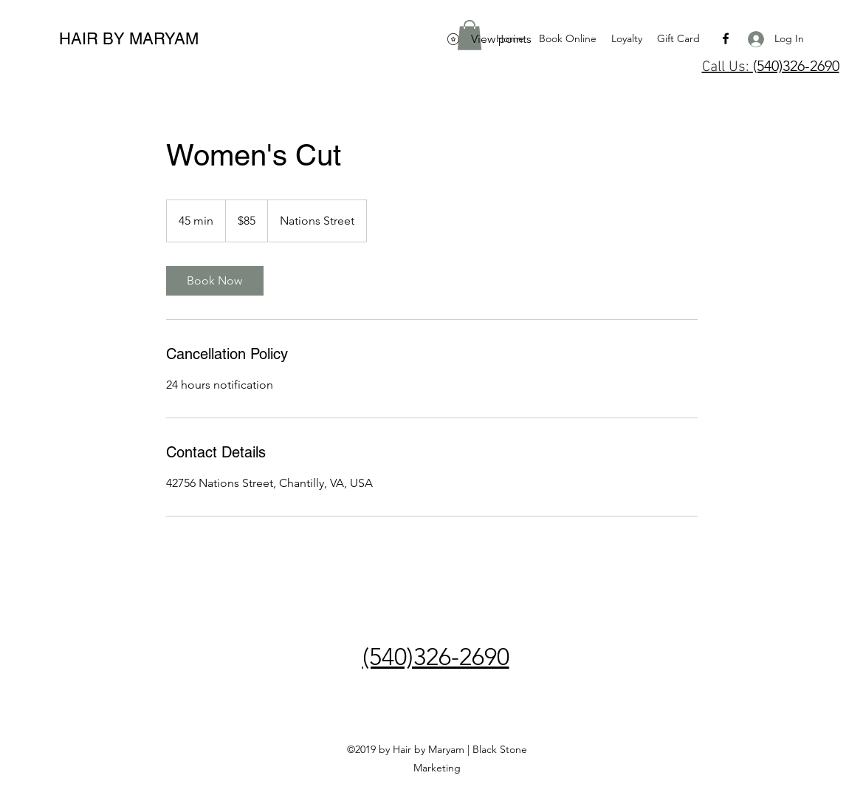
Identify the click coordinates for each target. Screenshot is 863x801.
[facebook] (725, 38)
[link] (215, 281)
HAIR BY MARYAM (129, 39)
